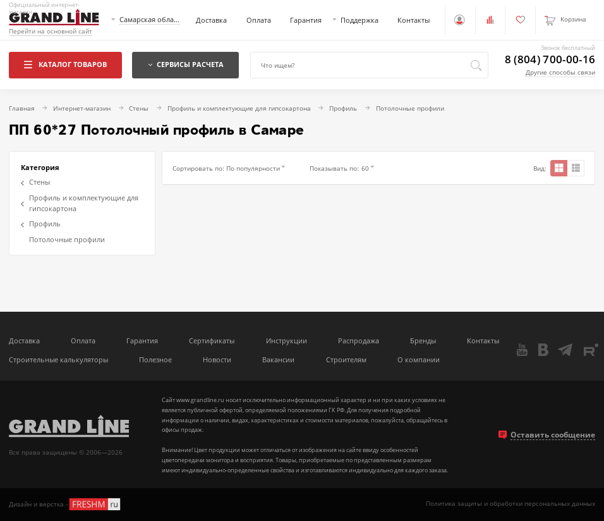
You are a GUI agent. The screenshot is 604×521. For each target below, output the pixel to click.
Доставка (211, 20)
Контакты (413, 20)
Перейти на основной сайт (50, 31)
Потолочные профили (67, 239)
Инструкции (286, 340)
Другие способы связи (560, 72)
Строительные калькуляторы (58, 359)
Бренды (423, 340)
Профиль (41, 223)
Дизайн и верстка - (65, 504)
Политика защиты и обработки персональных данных (510, 503)
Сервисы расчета (186, 64)
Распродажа (358, 340)
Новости (217, 359)
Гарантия (306, 20)
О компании (418, 359)
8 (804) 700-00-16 (550, 59)
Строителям (346, 359)
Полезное (155, 359)
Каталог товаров (65, 64)
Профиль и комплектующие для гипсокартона (79, 203)
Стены (35, 182)
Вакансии (278, 359)
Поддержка (359, 20)
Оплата (258, 20)
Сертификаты (211, 340)
